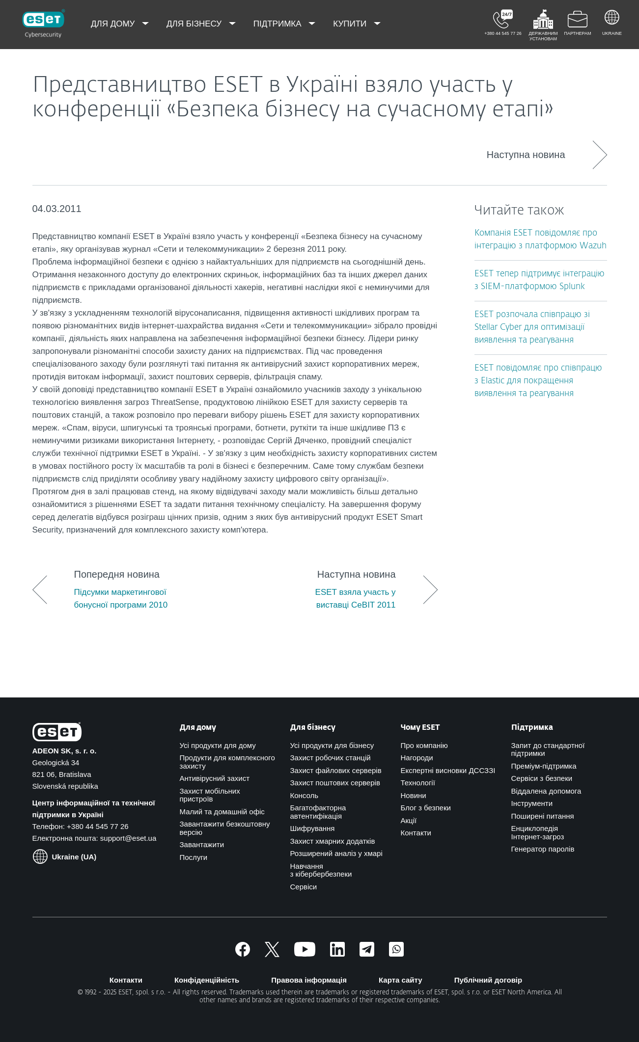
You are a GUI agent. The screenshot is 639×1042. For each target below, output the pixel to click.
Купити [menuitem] (351, 23)
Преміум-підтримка (544, 766)
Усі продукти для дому (218, 745)
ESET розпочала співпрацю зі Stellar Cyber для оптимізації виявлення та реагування (532, 328)
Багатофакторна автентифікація (318, 811)
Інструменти (532, 803)
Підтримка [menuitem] (278, 23)
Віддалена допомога (546, 791)
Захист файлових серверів (336, 770)
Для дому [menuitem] (114, 23)
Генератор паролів (543, 849)
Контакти (416, 832)
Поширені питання (542, 816)
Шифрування (312, 828)
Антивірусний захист (215, 778)
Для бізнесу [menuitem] (195, 23)
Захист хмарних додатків (332, 841)
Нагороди (417, 757)
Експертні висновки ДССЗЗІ (448, 770)
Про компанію (424, 745)
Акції (409, 820)
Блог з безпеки (426, 807)
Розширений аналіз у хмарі (336, 853)
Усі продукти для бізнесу (332, 745)
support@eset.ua (128, 838)
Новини (413, 795)
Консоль (304, 795)
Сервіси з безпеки (542, 778)
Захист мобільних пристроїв (210, 795)
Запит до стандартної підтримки (548, 749)
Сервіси (303, 886)
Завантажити (202, 844)
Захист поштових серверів (335, 782)
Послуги (194, 857)
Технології (418, 782)
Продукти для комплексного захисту (227, 761)
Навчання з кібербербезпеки (321, 870)
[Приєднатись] (396, 954)
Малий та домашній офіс (222, 811)
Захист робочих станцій (330, 757)
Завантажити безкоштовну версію (225, 828)
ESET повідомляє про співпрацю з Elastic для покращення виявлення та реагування (538, 381)
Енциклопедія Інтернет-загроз (537, 832)
